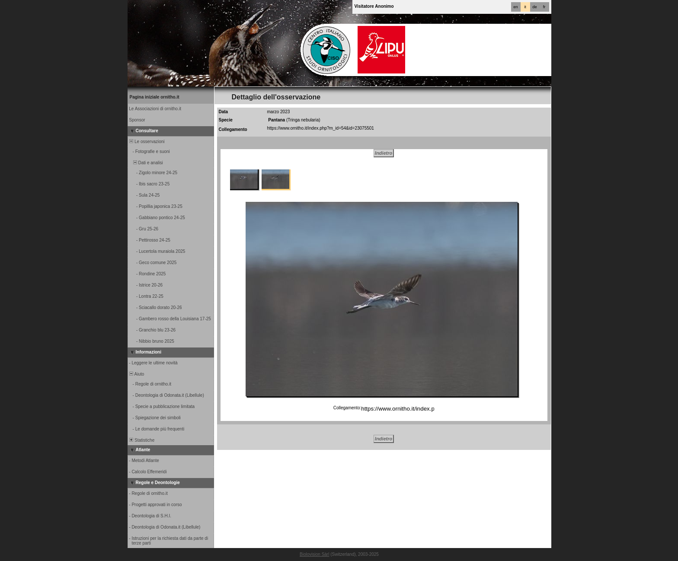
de (534, 7)
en (515, 7)
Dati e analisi (145, 162)
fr (544, 7)
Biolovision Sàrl (314, 554)
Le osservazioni (146, 141)
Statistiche (141, 440)
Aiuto (136, 374)
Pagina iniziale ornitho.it (154, 97)
